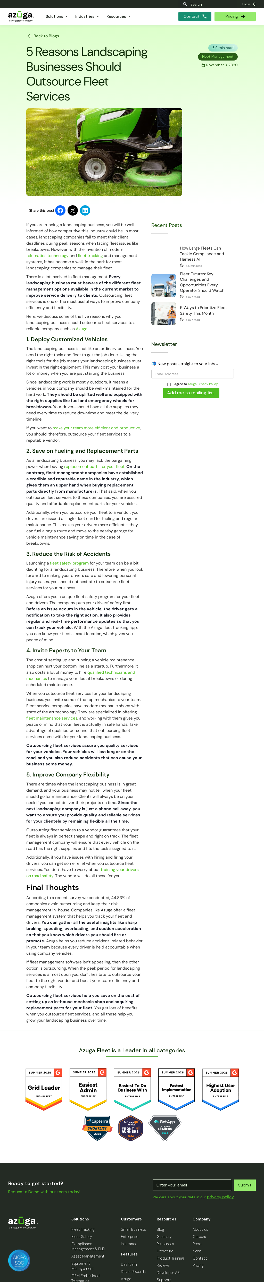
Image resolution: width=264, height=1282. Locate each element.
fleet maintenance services (51, 718)
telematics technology (47, 255)
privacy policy (220, 1197)
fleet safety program (69, 563)
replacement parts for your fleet (94, 466)
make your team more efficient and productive (96, 428)
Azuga (81, 328)
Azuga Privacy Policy (203, 384)
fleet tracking (90, 255)
